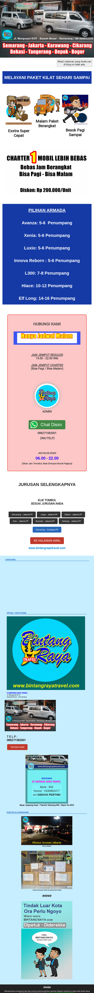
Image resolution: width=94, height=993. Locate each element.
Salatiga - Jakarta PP (71, 518)
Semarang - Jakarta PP (22, 511)
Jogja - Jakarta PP (48, 511)
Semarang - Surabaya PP (47, 526)
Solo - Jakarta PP (21, 518)
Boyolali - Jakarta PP (45, 518)
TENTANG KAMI (17, 744)
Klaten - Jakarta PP (73, 511)
